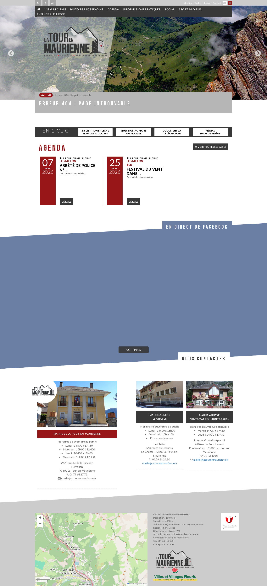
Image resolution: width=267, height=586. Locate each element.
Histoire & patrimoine (86, 9)
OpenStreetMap (141, 584)
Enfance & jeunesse (51, 14)
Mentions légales (192, 3)
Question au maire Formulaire (133, 132)
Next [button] (257, 52)
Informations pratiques (141, 9)
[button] (40, 518)
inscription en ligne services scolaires (95, 132)
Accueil (46, 95)
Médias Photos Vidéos (210, 132)
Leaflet (130, 584)
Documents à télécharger (172, 132)
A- (37, 3)
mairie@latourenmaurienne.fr (159, 463)
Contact (217, 3)
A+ (53, 3)
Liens (207, 3)
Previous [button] (10, 52)
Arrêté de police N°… (77, 167)
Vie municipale (55, 9)
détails (66, 201)
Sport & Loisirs (190, 9)
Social (169, 9)
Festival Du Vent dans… (145, 171)
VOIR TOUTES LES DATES (210, 146)
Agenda (113, 9)
